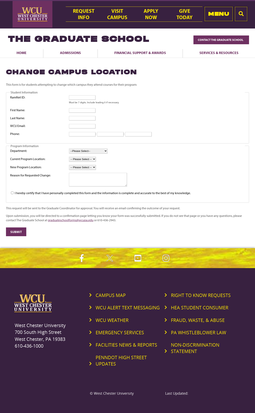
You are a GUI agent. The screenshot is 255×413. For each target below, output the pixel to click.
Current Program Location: (27, 159)
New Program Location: (25, 167)
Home (21, 52)
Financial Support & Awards (140, 52)
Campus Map (111, 297)
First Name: (17, 110)
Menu (218, 13)
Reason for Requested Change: (30, 175)
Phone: (15, 134)
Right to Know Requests (201, 297)
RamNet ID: (17, 97)
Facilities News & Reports (126, 347)
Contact (221, 40)
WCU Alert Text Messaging (128, 310)
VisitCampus (117, 14)
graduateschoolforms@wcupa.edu (70, 222)
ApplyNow (151, 14)
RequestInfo (83, 14)
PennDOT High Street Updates (121, 363)
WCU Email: (17, 126)
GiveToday (185, 14)
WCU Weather (112, 322)
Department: (18, 151)
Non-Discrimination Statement (195, 350)
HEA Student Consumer (199, 310)
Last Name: (17, 118)
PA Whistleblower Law (198, 335)
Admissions (70, 52)
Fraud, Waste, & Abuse (198, 322)
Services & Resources (218, 52)
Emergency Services (120, 335)
